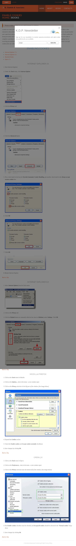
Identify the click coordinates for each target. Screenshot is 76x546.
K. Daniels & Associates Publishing (32, 543)
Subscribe (53, 42)
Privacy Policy (48, 543)
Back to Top (5, 369)
